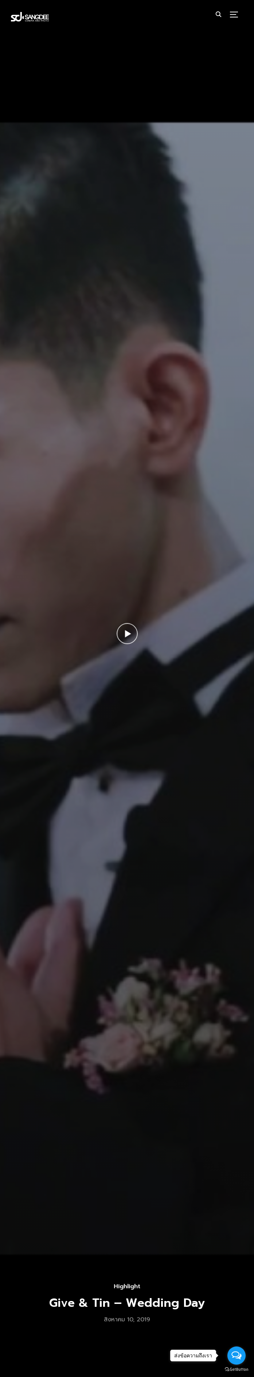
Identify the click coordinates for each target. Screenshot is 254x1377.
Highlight (127, 1286)
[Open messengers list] (236, 1355)
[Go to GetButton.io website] (236, 1369)
